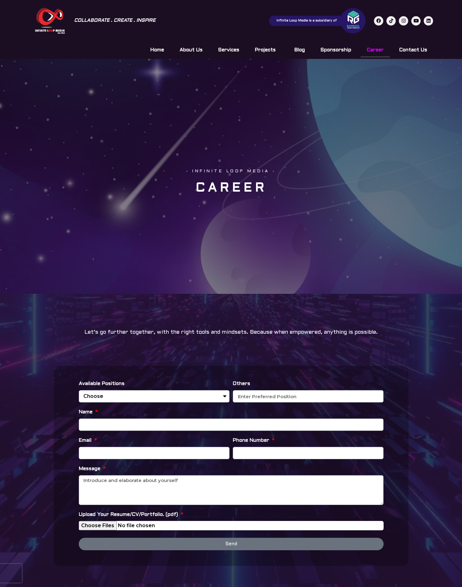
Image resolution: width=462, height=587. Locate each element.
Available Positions (101, 383)
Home (157, 50)
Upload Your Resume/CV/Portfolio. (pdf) (129, 514)
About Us (191, 50)
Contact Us (413, 50)
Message (90, 468)
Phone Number (252, 440)
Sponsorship (335, 50)
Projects (267, 50)
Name (86, 412)
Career (375, 50)
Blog (299, 50)
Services (228, 50)
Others (241, 383)
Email (86, 440)
